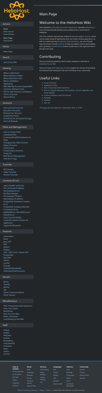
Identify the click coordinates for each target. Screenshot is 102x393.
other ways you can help (61, 68)
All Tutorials (8, 169)
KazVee (6, 338)
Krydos (6, 332)
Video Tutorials (9, 172)
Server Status (16, 374)
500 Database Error (11, 191)
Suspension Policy (11, 116)
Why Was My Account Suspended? (17, 86)
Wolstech (7, 335)
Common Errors (56, 46)
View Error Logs (10, 158)
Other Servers (9, 295)
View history (8, 34)
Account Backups (10, 121)
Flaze (5, 348)
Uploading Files (9, 134)
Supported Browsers (12, 225)
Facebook (15, 383)
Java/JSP (56, 381)
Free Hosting (44, 370)
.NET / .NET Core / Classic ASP (15, 252)
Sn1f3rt (6, 354)
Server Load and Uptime (13, 292)
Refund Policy (9, 97)
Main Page (7, 51)
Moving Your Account (12, 113)
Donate (82, 370)
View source (8, 31)
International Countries (13, 108)
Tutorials (61, 44)
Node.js (6, 249)
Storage (6, 265)
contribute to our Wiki (47, 64)
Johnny (6, 287)
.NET (54, 378)
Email (68, 381)
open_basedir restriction (13, 185)
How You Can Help (11, 314)
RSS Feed (15, 377)
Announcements (18, 371)
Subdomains (8, 148)
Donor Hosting (42, 373)
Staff (28, 370)
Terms (48, 390)
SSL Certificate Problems (13, 188)
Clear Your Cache (10, 308)
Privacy (29, 378)
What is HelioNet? (10, 81)
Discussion (8, 40)
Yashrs (6, 351)
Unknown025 (9, 343)
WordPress (8, 311)
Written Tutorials (10, 175)
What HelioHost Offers (13, 75)
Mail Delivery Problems (13, 199)
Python (6, 247)
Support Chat (84, 375)
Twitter (14, 380)
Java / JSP (7, 241)
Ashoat (6, 330)
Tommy (6, 284)
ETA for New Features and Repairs (17, 91)
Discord (82, 378)
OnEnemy (7, 346)
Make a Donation (10, 316)
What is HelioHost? (11, 73)
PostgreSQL (8, 255)
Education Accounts (11, 110)
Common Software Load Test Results (57, 95)
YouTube (15, 386)
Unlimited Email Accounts (14, 271)
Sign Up (47, 103)
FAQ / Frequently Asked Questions (17, 306)
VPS (41, 382)
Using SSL (7, 153)
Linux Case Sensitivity (12, 217)
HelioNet (47, 100)
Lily (4, 290)
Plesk (5, 239)
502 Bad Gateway (10, 193)
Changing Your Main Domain (15, 142)
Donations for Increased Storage (17, 118)
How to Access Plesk (12, 132)
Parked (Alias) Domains (13, 150)
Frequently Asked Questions (68, 41)
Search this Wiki (10, 62)
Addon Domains (10, 145)
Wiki (44, 36)
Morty (6, 282)
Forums (82, 372)
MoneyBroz (8, 340)
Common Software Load (13, 89)
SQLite (6, 260)
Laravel (6, 263)
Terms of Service (10, 94)
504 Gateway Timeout (12, 196)
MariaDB (7, 257)
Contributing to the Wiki (13, 319)
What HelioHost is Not (12, 78)
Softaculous (8, 236)
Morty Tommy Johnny (28, 390)
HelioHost (89, 27)
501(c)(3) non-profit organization (65, 27)
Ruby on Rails (57, 384)
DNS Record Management (14, 156)
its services (86, 36)
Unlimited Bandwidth (12, 268)
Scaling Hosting (42, 378)
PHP (5, 244)
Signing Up (8, 83)
